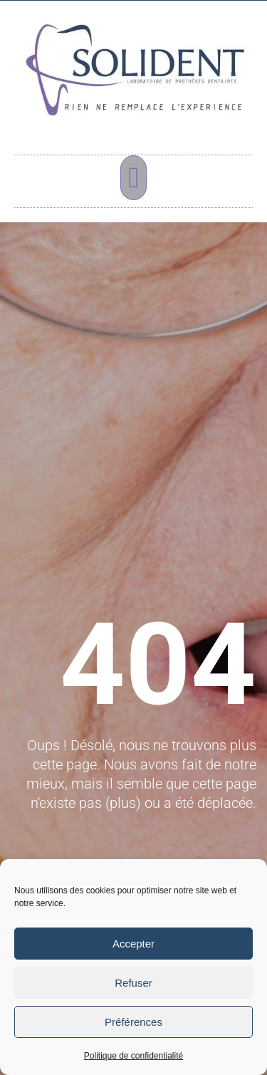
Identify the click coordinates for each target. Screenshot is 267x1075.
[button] (133, 178)
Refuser (133, 983)
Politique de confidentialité (133, 1056)
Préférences (133, 1022)
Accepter (133, 944)
